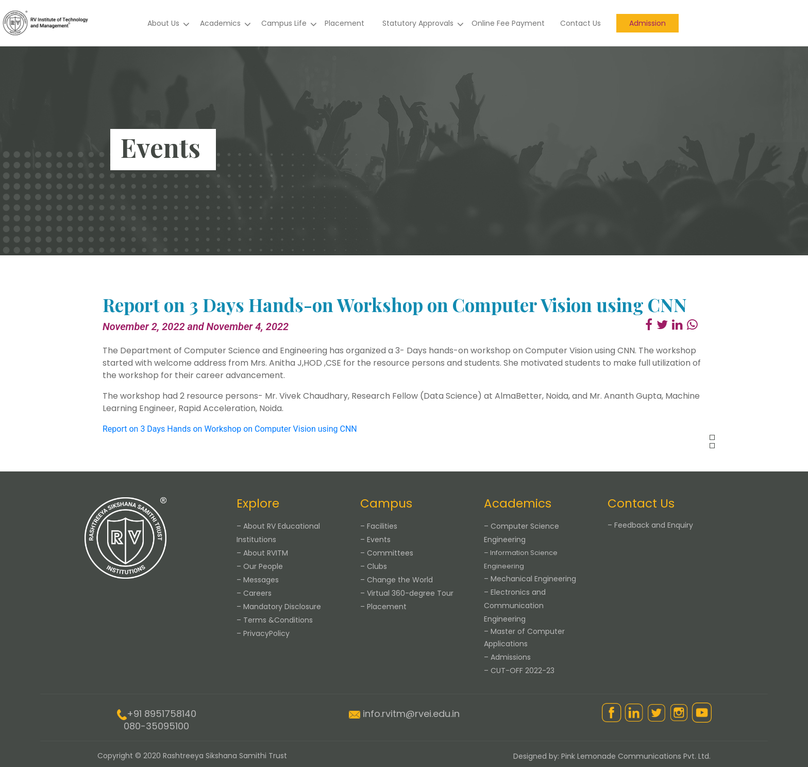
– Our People (260, 566)
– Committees (386, 553)
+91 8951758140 (161, 713)
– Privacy (263, 633)
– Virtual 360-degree (406, 593)
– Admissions (507, 657)
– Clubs (373, 566)
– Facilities (378, 526)
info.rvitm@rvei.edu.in (411, 713)
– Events (375, 539)
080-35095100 (156, 726)
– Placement (383, 606)
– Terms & (275, 620)
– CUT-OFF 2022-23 (519, 670)
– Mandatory (279, 606)
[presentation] (712, 437)
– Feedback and (650, 525)
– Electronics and (515, 605)
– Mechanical (530, 579)
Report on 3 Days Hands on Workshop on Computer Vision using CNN (230, 429)
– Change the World (396, 580)
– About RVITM (262, 553)
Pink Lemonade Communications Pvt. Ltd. (636, 756)
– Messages (258, 580)
